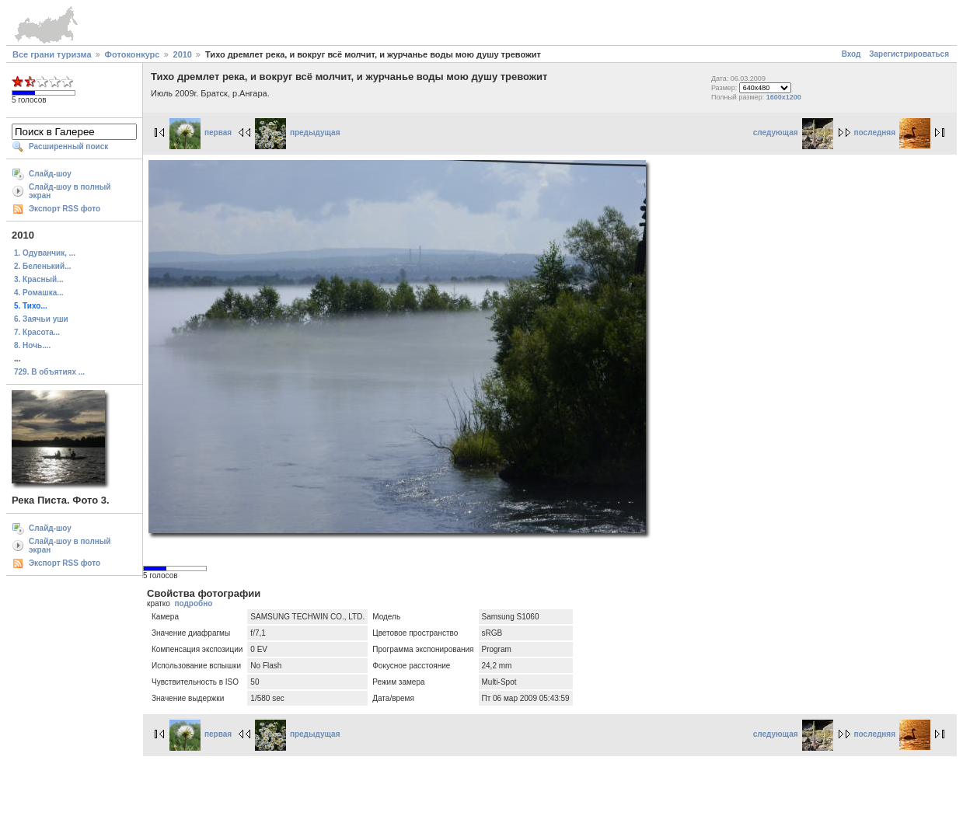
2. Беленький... (42, 266)
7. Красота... (37, 332)
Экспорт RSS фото (64, 208)
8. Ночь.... (32, 345)
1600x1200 (783, 97)
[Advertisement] (482, 794)
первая (200, 132)
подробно (193, 603)
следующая (793, 132)
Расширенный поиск (68, 146)
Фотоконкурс (132, 54)
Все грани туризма (52, 54)
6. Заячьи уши (41, 319)
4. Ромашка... (39, 292)
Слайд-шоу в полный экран (70, 191)
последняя (892, 132)
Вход (851, 54)
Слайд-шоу (50, 173)
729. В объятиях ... (49, 372)
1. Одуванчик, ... (44, 253)
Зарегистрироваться (909, 54)
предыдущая (297, 132)
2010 (182, 54)
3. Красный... (39, 279)
